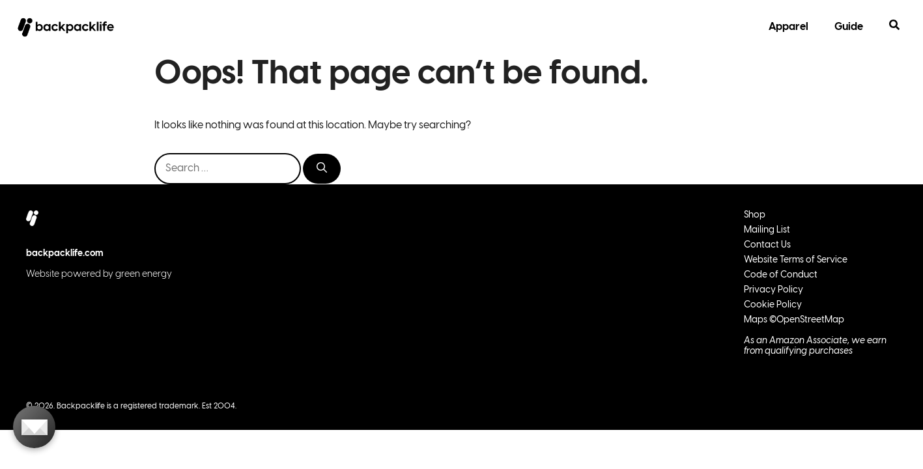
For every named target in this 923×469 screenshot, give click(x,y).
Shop (754, 215)
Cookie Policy (773, 305)
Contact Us (767, 245)
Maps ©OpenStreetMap (794, 320)
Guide (848, 27)
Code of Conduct (780, 275)
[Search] (322, 169)
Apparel (788, 27)
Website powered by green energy (99, 274)
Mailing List (767, 230)
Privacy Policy (773, 290)
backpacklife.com (65, 254)
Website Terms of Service (795, 260)
